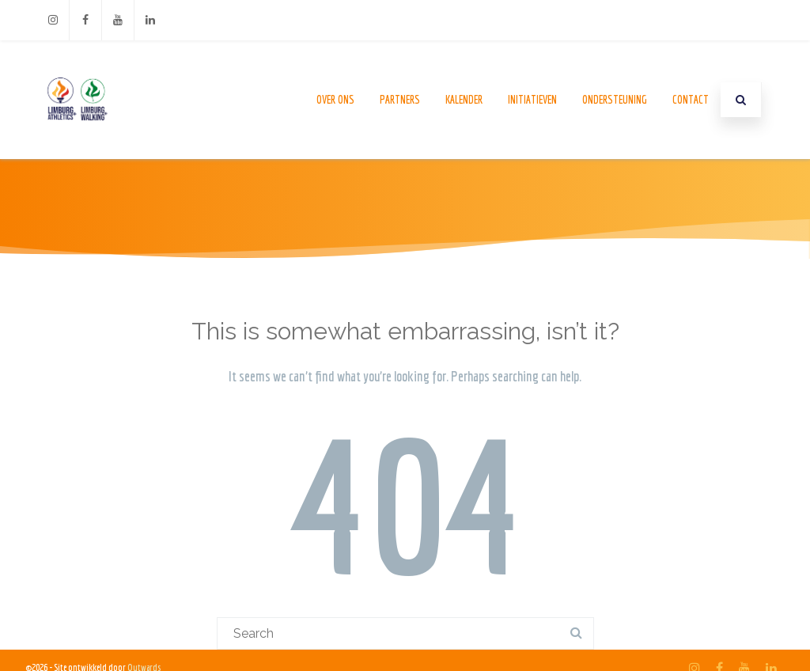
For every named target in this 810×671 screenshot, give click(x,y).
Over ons (335, 99)
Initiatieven (532, 99)
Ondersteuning (614, 99)
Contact (690, 99)
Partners (400, 99)
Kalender (464, 99)
